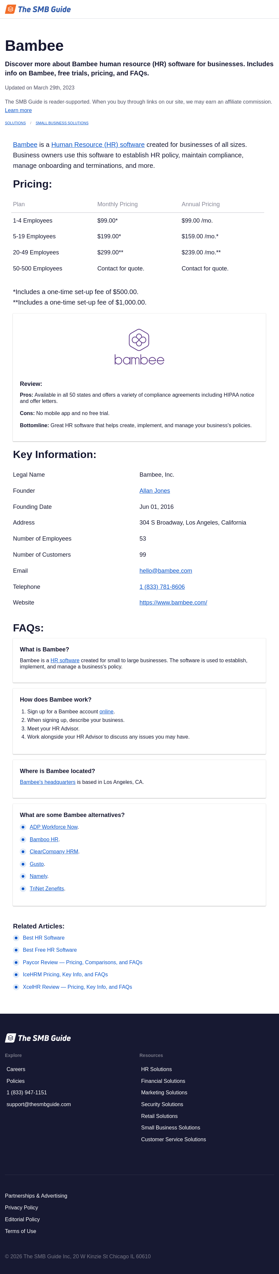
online (107, 711)
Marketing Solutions (164, 1092)
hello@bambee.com (165, 570)
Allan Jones (154, 491)
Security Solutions (162, 1104)
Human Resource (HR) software (98, 144)
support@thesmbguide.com (39, 1104)
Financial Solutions (163, 1081)
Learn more (18, 110)
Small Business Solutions (62, 123)
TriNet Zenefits (47, 888)
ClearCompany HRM (54, 851)
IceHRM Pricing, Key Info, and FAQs (65, 974)
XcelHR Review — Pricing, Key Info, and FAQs (77, 987)
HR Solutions (156, 1069)
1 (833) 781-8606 (162, 587)
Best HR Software (43, 938)
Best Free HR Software (50, 950)
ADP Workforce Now (53, 827)
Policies (16, 1081)
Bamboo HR (44, 839)
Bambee (25, 144)
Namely (38, 876)
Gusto (37, 864)
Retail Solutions (159, 1116)
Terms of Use (20, 1231)
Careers (16, 1069)
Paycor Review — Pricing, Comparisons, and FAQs (82, 962)
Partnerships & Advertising (36, 1196)
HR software (65, 660)
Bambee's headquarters (47, 782)
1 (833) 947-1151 (27, 1092)
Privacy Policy (21, 1207)
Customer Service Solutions (173, 1139)
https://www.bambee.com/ (173, 602)
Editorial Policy (22, 1219)
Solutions (15, 123)
